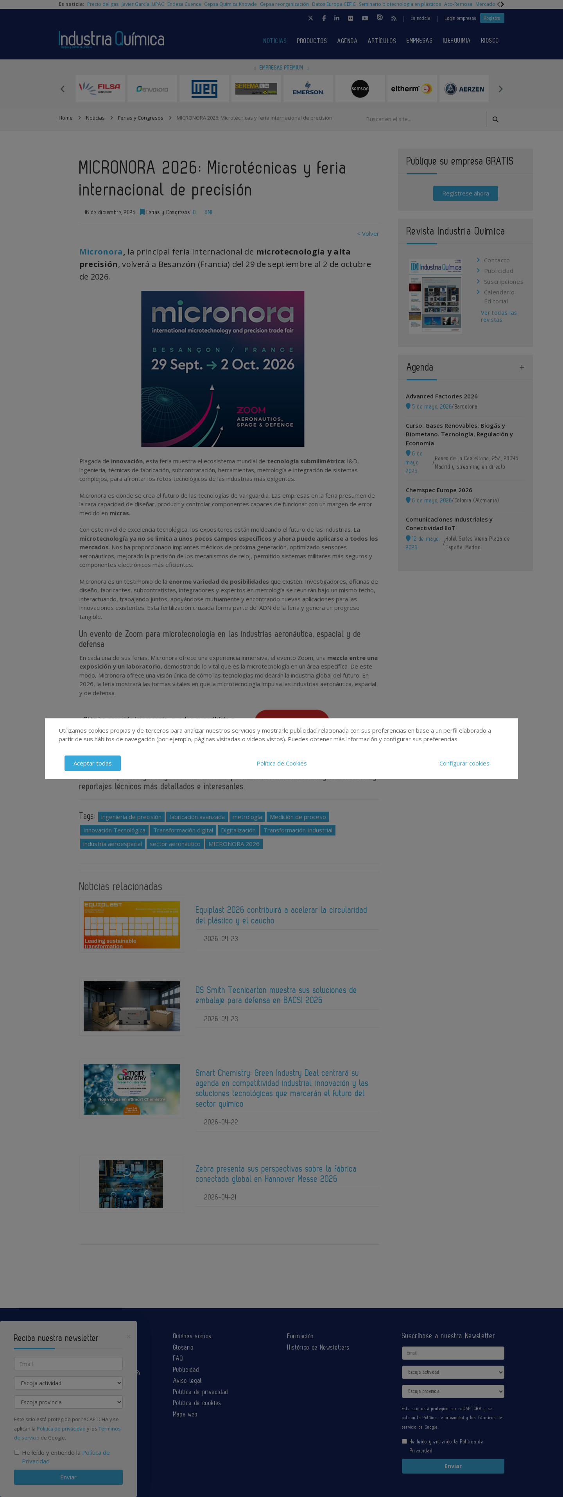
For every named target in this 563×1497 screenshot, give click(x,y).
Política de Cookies (281, 763)
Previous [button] (62, 89)
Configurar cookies (464, 763)
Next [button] (500, 89)
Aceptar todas (93, 763)
